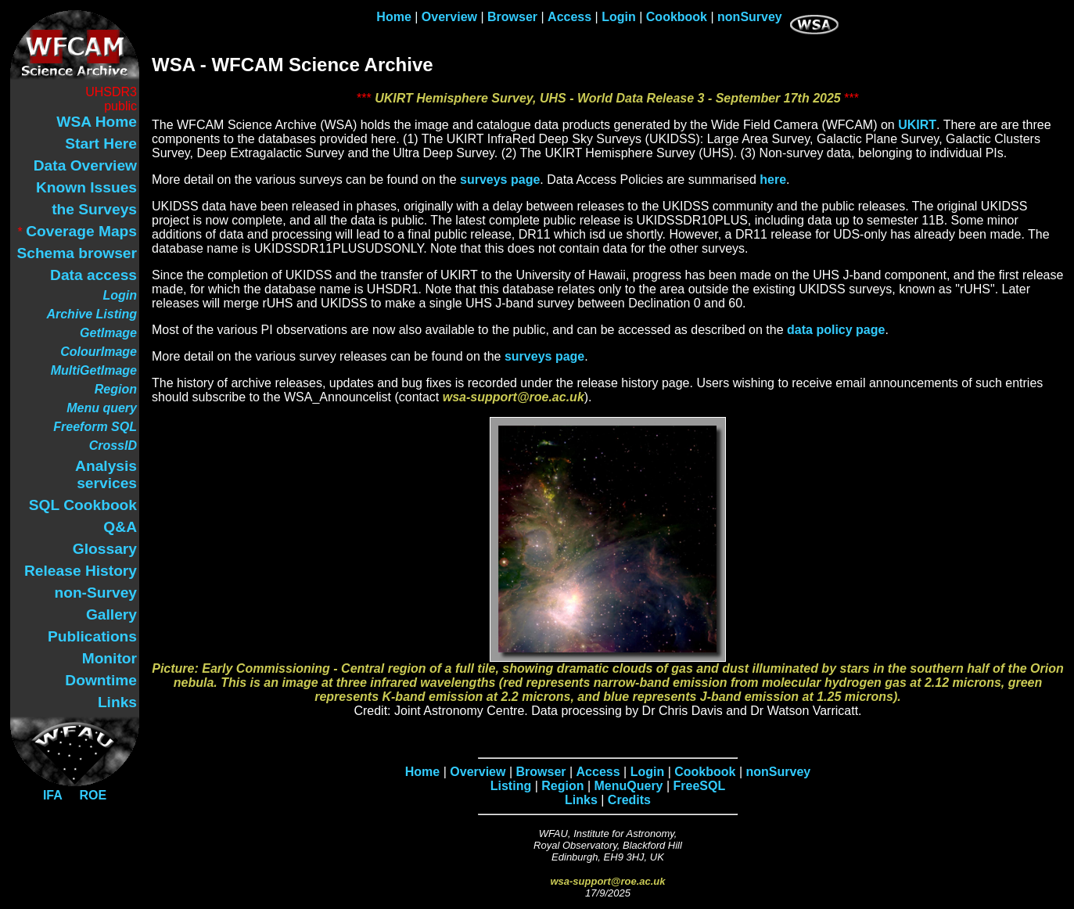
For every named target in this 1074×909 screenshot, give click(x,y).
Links (581, 800)
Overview (449, 16)
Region (562, 785)
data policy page (836, 329)
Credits (629, 800)
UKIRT (917, 124)
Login (619, 16)
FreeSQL (699, 785)
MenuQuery (628, 785)
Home (393, 16)
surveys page (500, 179)
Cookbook (676, 16)
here (773, 179)
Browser (512, 16)
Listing (510, 785)
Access (569, 16)
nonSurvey (749, 16)
